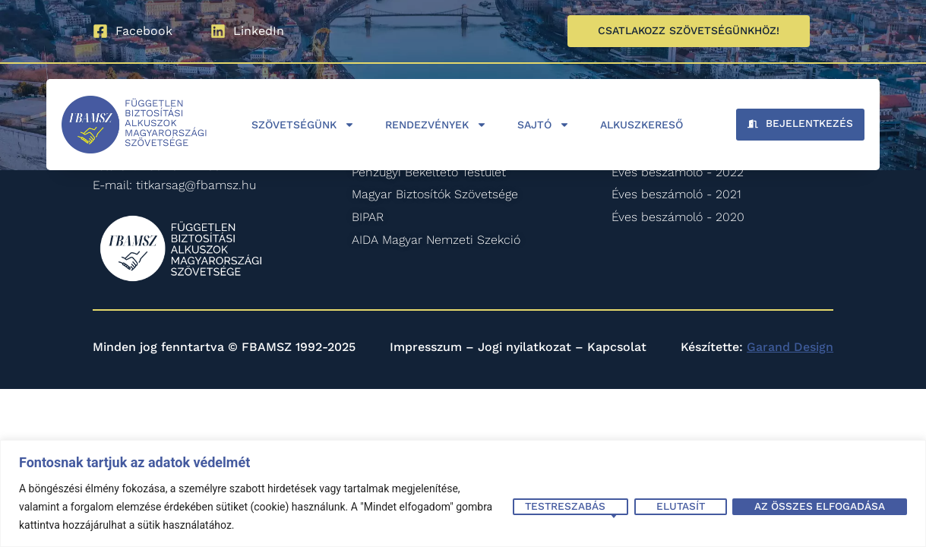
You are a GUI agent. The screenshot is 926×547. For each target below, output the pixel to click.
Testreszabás (560, 506)
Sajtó (543, 125)
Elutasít (677, 506)
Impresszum (426, 347)
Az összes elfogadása (818, 506)
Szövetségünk (303, 125)
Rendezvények (436, 125)
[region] (463, 493)
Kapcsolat (616, 347)
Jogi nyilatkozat (524, 347)
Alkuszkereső (641, 125)
